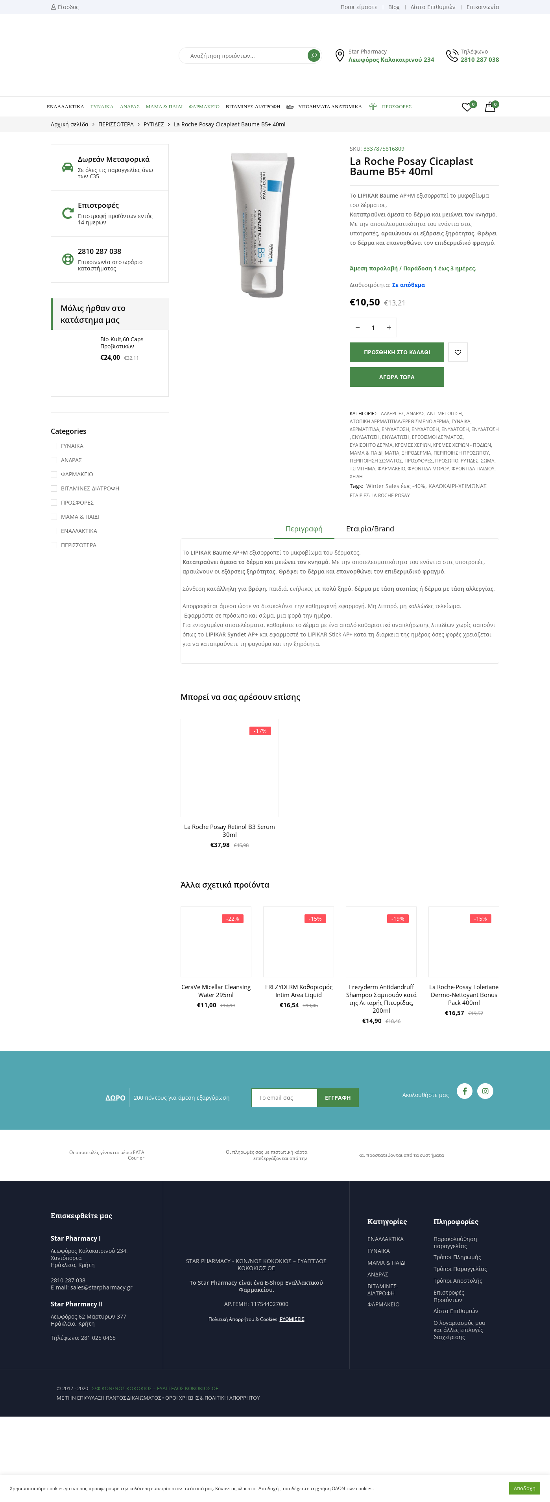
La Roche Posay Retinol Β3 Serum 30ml (229, 830)
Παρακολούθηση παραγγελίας (455, 1243)
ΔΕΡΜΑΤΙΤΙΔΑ (364, 429)
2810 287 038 (480, 59)
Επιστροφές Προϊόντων (449, 1296)
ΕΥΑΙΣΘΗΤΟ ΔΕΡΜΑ (371, 445)
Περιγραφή (304, 528)
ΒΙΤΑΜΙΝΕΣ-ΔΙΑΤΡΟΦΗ (253, 106)
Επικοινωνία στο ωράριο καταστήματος (110, 265)
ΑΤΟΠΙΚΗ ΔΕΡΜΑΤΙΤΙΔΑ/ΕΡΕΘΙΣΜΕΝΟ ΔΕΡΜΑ (399, 421)
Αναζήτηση (314, 55)
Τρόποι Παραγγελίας (460, 1269)
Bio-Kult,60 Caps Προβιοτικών (122, 342)
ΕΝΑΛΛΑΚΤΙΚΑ (65, 106)
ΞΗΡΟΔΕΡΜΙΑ (416, 452)
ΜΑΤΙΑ (392, 452)
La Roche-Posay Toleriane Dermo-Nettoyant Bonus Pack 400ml (463, 994)
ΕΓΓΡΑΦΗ (338, 1097)
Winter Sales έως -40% (395, 486)
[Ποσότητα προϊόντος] (373, 327)
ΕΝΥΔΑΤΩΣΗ (395, 429)
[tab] (304, 531)
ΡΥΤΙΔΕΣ (154, 124)
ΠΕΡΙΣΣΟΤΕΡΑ (116, 124)
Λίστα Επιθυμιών (456, 1311)
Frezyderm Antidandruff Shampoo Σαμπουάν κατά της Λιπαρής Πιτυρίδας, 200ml (381, 998)
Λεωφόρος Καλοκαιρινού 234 (391, 59)
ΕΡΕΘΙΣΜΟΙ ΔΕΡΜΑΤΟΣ (437, 437)
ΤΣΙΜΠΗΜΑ (362, 468)
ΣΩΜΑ (488, 460)
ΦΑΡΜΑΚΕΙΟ (204, 106)
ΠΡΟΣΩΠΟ (446, 460)
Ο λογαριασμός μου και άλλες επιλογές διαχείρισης (459, 1330)
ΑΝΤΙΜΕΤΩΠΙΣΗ (444, 413)
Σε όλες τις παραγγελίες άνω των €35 (115, 173)
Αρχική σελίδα (70, 124)
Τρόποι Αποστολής (458, 1280)
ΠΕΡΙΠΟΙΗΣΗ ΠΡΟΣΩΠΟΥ (461, 452)
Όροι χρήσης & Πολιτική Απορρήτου (212, 1397)
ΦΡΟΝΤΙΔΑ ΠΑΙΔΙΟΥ (473, 468)
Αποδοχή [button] (524, 1488)
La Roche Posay (390, 495)
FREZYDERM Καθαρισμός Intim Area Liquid (298, 991)
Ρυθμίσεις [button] (292, 1319)
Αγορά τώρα (397, 377)
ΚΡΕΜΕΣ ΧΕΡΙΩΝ (413, 445)
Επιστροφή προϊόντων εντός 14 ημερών (115, 219)
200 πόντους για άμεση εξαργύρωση (182, 1097)
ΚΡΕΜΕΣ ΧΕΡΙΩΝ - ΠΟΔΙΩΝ (462, 445)
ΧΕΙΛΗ (356, 476)
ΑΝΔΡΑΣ (130, 106)
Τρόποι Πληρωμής (457, 1257)
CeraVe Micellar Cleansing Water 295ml (216, 991)
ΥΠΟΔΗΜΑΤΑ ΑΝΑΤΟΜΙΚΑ (324, 106)
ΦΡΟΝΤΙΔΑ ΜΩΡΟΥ (428, 468)
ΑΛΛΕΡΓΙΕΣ (392, 413)
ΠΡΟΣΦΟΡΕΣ (390, 106)
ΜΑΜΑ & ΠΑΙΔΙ (164, 106)
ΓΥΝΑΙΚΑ (102, 106)
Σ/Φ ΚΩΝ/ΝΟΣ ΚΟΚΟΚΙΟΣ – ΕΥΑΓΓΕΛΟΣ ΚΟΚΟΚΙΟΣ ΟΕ (155, 1388)
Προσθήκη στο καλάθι (397, 352)
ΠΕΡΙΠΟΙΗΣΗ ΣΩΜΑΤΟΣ (376, 460)
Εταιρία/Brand (370, 528)
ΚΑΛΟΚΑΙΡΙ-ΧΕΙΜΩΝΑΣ (457, 486)
